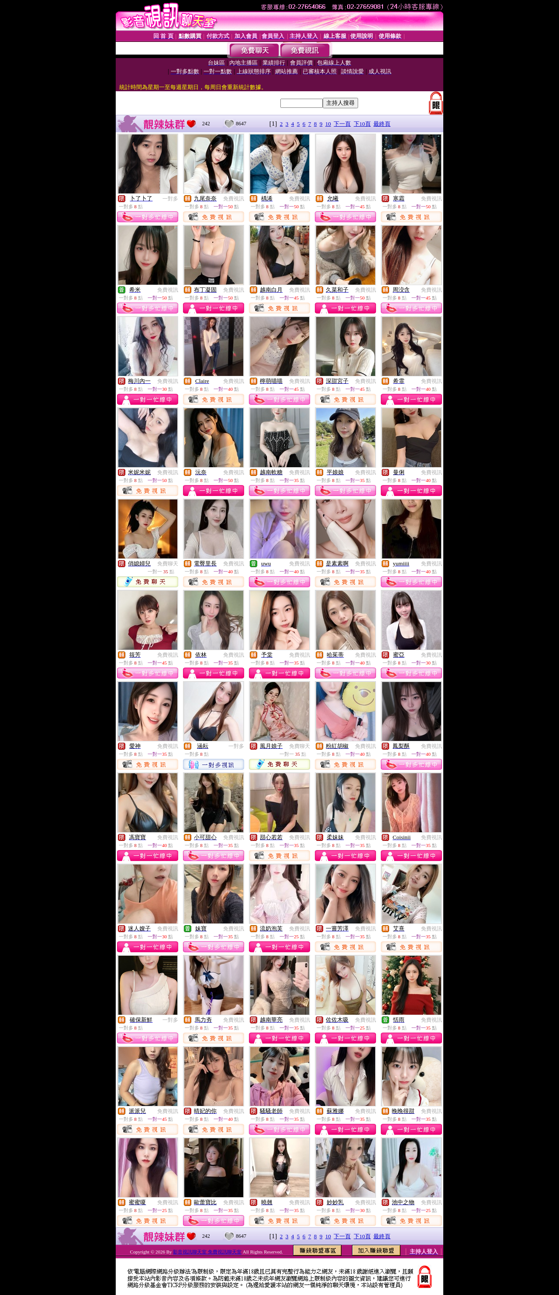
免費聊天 (167, 564)
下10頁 (362, 124)
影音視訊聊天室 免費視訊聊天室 (207, 1251)
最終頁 (381, 124)
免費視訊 (233, 199)
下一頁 (342, 124)
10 (328, 124)
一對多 (170, 199)
